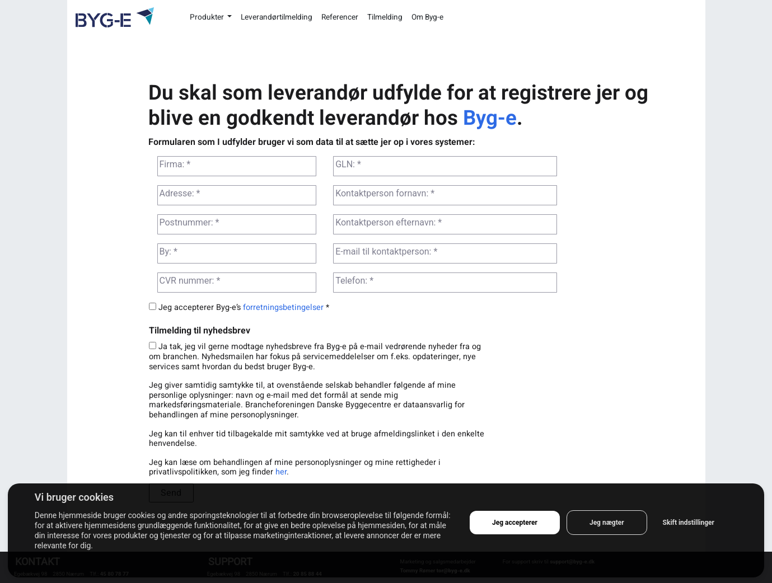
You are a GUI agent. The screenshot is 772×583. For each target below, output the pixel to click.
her (281, 472)
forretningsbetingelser (283, 307)
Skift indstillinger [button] (688, 522)
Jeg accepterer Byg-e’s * (239, 308)
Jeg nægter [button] (606, 522)
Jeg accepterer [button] (514, 522)
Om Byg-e (427, 17)
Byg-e (490, 118)
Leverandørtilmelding (276, 17)
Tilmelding (385, 17)
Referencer (339, 17)
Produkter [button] (208, 17)
